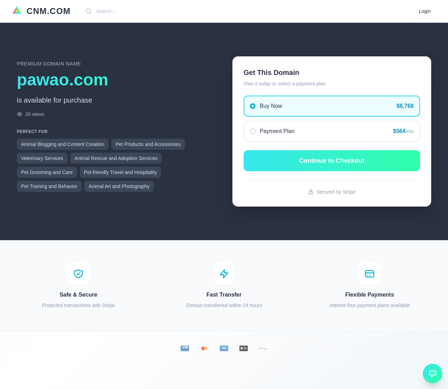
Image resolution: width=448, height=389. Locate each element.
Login (425, 11)
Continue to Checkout (332, 160)
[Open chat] (432, 373)
